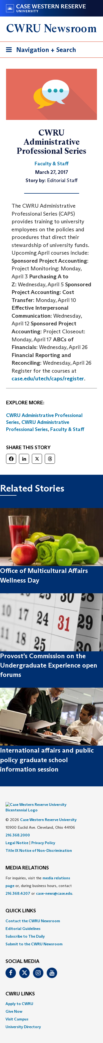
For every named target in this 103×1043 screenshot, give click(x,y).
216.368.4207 (17, 885)
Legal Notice (16, 834)
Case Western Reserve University (48, 811)
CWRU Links (20, 986)
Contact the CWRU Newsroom (32, 912)
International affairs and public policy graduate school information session (47, 759)
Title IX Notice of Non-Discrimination (38, 842)
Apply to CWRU (19, 995)
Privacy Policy (43, 834)
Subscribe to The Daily (25, 928)
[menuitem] (51, 912)
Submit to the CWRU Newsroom (34, 935)
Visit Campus (16, 1010)
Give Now (13, 1003)
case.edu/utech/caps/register (48, 378)
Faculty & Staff (67, 429)
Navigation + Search (39, 50)
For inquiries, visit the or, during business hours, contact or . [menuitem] (39, 877)
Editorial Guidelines (22, 920)
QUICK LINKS (20, 902)
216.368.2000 (17, 826)
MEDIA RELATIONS (27, 860)
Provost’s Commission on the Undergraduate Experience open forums (48, 665)
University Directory (23, 1018)
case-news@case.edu (54, 885)
